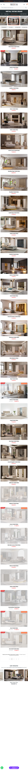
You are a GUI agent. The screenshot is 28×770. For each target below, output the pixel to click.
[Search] (26, 7)
